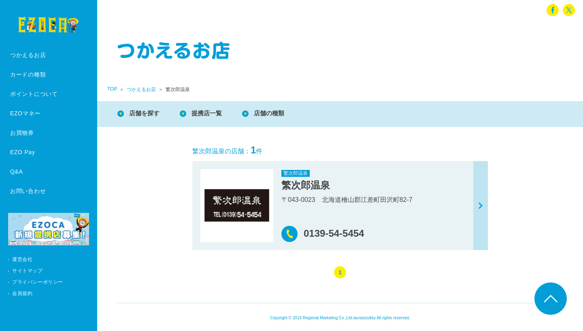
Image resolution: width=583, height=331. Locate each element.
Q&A (16, 171)
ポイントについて (34, 94)
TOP (112, 89)
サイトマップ (27, 271)
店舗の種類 (275, 113)
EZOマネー (25, 113)
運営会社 (22, 259)
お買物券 (22, 132)
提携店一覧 (210, 113)
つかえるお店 (28, 55)
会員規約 (22, 293)
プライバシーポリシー (37, 282)
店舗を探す (146, 113)
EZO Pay (22, 152)
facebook (553, 10)
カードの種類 (28, 74)
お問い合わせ (28, 191)
